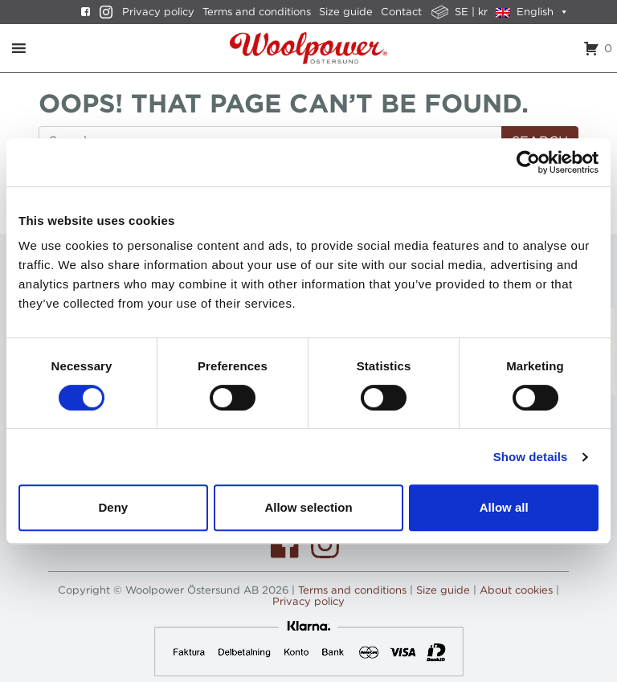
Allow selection (308, 507)
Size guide (346, 12)
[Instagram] (102, 12)
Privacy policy (158, 12)
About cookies (516, 590)
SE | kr (471, 12)
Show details (530, 457)
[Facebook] (81, 12)
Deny (113, 507)
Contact (401, 12)
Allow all (504, 507)
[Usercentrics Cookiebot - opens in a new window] (528, 162)
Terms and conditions (256, 12)
